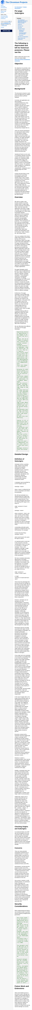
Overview (20, 27)
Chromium (3, 6)
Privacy (2, 27)
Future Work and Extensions (21, 39)
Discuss (2, 12)
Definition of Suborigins (21, 31)
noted (9, 21)
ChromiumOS (4, 7)
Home (2, 5)
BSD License (4, 25)
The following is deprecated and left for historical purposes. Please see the (23, 21)
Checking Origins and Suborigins (22, 33)
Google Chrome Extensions (4, 18)
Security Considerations (23, 36)
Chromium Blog (4, 16)
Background (20, 26)
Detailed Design (21, 28)
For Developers (18, 7)
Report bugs (3, 11)
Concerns (21, 35)
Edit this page (6, 30)
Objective (20, 24)
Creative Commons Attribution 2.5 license (6, 23)
